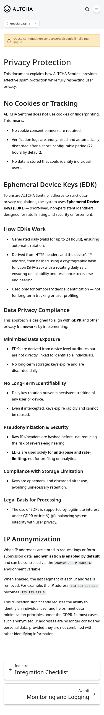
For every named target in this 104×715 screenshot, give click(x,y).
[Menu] (96, 9)
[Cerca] (87, 9)
